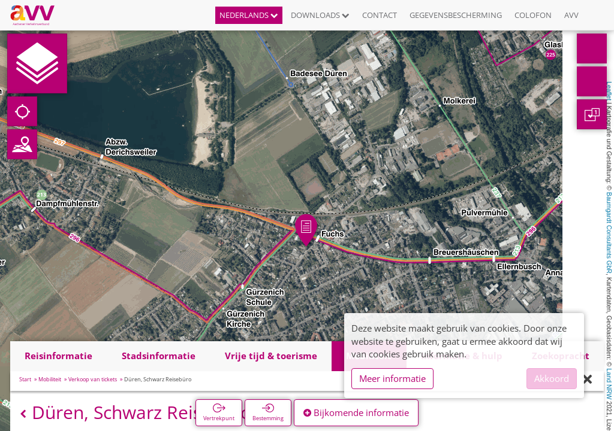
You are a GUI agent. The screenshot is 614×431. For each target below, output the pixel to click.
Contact (379, 15)
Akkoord (551, 378)
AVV (571, 15)
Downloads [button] (320, 15)
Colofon (533, 15)
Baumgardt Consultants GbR (609, 233)
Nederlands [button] (248, 15)
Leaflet (609, 91)
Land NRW (609, 383)
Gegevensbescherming (456, 15)
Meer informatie (392, 378)
